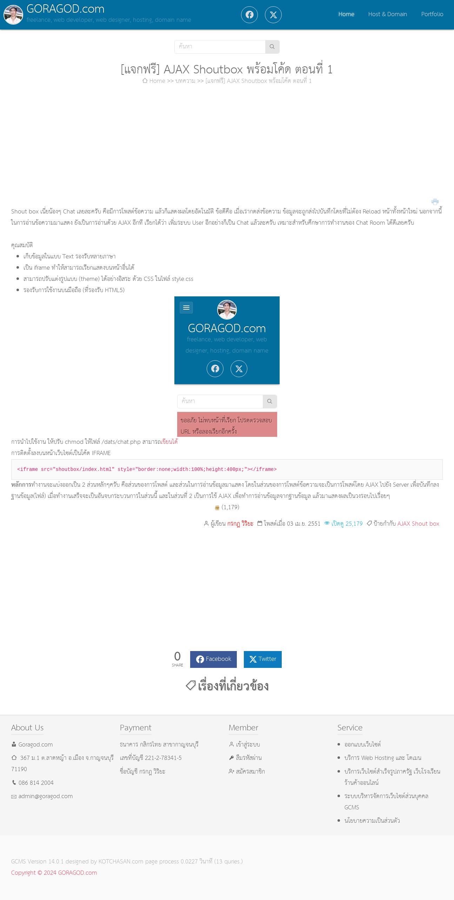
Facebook (218, 659)
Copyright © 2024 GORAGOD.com (54, 873)
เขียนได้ (169, 442)
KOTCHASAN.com (121, 861)
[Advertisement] (227, 147)
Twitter (267, 659)
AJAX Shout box (418, 524)
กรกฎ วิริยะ (240, 524)
